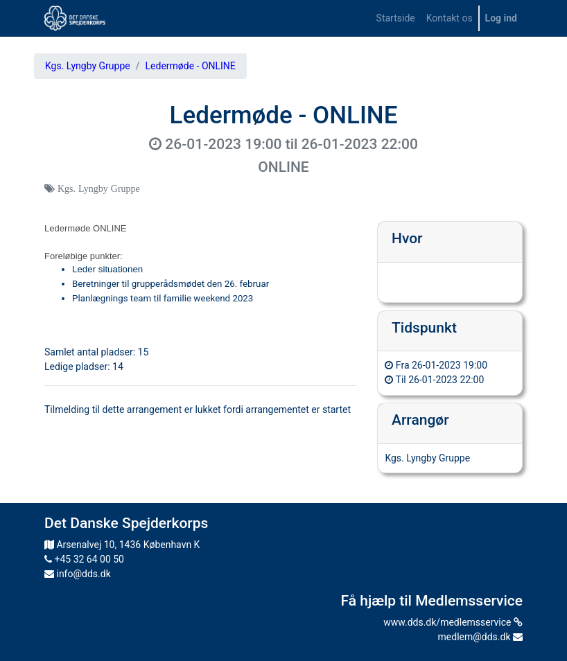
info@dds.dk (77, 573)
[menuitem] (396, 18)
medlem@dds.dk (480, 636)
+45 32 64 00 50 (84, 559)
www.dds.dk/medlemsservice (453, 622)
